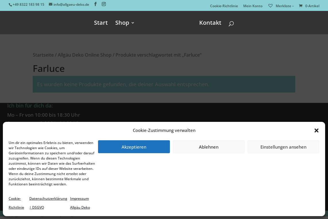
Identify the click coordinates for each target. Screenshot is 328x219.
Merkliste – (281, 5)
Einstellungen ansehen (283, 147)
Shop (122, 23)
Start (101, 23)
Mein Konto (252, 6)
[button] (316, 130)
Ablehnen (208, 147)
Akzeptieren (134, 147)
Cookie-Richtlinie (224, 6)
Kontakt (210, 23)
